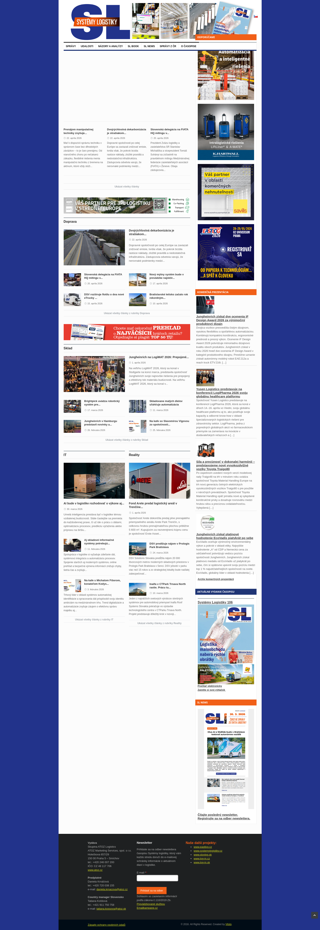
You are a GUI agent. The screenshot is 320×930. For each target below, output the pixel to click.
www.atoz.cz (95, 869)
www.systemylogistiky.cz (208, 850)
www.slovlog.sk (203, 854)
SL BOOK (133, 46)
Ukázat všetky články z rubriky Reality (159, 623)
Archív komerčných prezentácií (216, 579)
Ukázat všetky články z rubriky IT (94, 619)
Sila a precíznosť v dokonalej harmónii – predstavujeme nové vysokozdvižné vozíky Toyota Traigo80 (225, 465)
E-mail (142, 872)
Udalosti (87, 46)
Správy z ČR (168, 46)
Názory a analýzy (110, 46)
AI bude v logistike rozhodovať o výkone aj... (94, 503)
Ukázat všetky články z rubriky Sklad (127, 439)
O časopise (188, 46)
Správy (71, 46)
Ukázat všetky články (126, 186)
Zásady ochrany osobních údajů (106, 924)
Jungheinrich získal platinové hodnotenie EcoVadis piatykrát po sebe (224, 536)
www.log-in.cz (202, 858)
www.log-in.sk (202, 862)
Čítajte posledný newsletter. (218, 814)
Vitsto (229, 924)
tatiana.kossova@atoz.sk (111, 908)
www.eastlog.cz (203, 846)
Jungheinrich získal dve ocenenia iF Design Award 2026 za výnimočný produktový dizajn (222, 320)
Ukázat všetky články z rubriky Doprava (127, 313)
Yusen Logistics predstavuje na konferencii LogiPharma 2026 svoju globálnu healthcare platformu (222, 392)
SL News (149, 46)
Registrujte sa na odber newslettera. (224, 818)
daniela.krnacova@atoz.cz (112, 889)
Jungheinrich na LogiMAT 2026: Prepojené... (159, 357)
